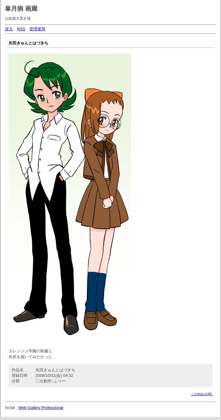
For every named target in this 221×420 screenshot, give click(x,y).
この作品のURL (201, 394)
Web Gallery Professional (40, 407)
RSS (21, 29)
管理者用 (37, 29)
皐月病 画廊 (21, 8)
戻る (9, 29)
